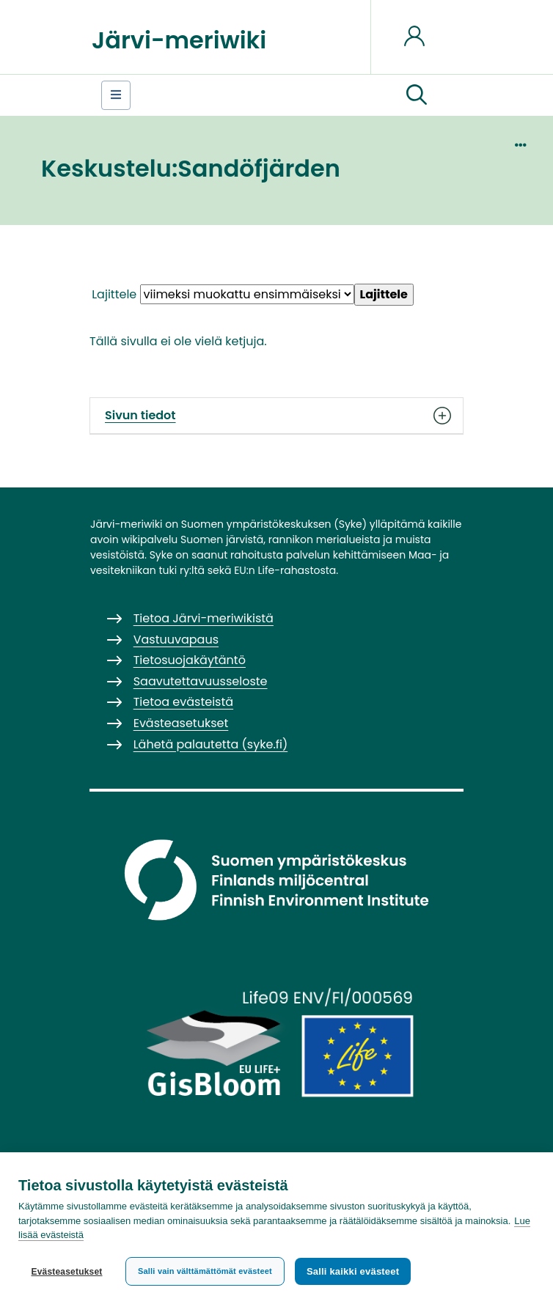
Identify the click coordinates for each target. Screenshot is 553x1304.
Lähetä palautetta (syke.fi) (210, 744)
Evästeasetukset (66, 1272)
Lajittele (114, 294)
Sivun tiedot (276, 415)
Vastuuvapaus (176, 639)
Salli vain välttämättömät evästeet (205, 1271)
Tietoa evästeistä (183, 701)
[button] (416, 95)
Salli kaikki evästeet (353, 1271)
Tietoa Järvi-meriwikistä (203, 618)
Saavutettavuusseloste (200, 681)
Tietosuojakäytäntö (189, 660)
